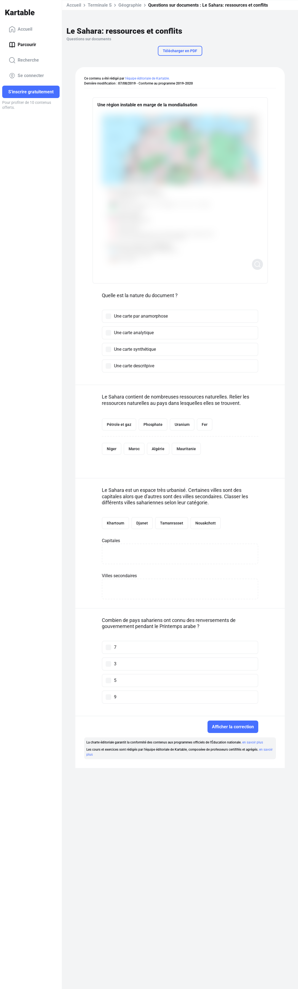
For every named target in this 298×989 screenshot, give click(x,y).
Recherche (24, 60)
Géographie (130, 5)
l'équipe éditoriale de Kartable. (147, 78)
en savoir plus (252, 742)
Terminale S (100, 5)
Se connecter (26, 75)
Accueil (20, 29)
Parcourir (22, 44)
